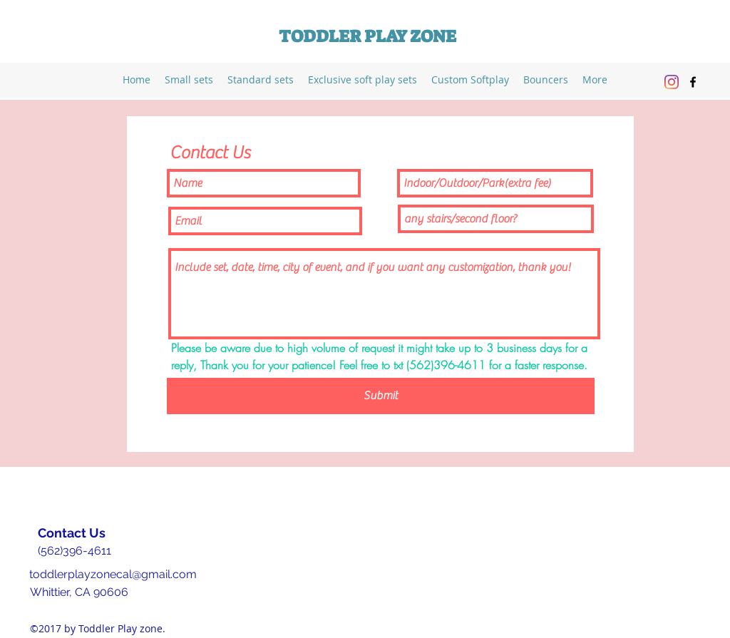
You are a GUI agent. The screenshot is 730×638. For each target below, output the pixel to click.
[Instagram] (671, 82)
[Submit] (381, 396)
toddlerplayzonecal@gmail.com (113, 574)
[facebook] (693, 82)
